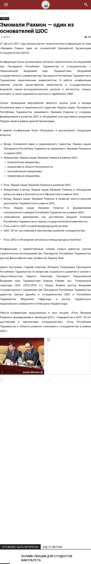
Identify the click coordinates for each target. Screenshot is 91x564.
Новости (4, 18)
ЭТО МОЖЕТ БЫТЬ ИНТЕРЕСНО (20, 422)
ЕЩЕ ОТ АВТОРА (52, 422)
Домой (3, 13)
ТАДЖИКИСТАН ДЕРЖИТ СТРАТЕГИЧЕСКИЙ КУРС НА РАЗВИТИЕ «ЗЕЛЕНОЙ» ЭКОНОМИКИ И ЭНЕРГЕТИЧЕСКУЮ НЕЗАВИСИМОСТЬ (54, 468)
